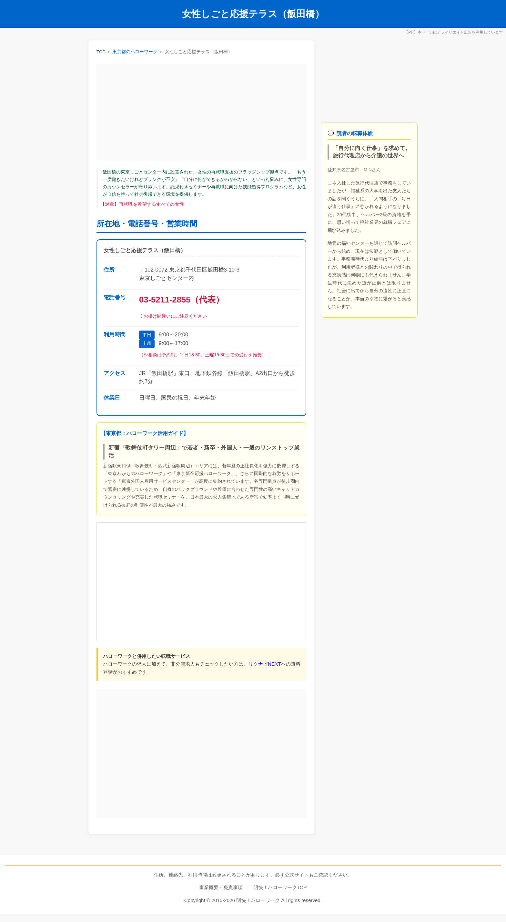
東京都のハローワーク (134, 51)
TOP (100, 51)
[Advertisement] (201, 112)
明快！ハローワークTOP (280, 887)
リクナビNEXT (264, 664)
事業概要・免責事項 (221, 887)
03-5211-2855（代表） (181, 299)
